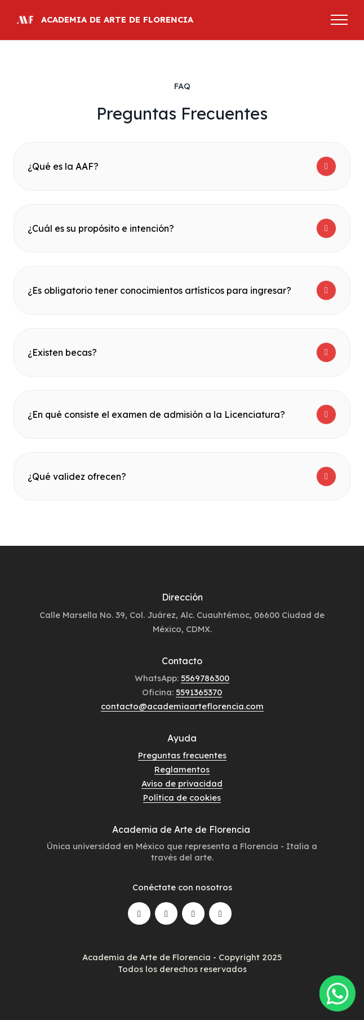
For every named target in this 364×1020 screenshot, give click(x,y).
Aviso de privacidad (182, 783)
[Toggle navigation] (339, 19)
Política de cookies (182, 797)
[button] (182, 166)
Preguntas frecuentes (182, 755)
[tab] (182, 166)
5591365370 (199, 692)
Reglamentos (182, 769)
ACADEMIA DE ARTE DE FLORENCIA (117, 20)
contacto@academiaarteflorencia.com (182, 706)
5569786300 (205, 678)
